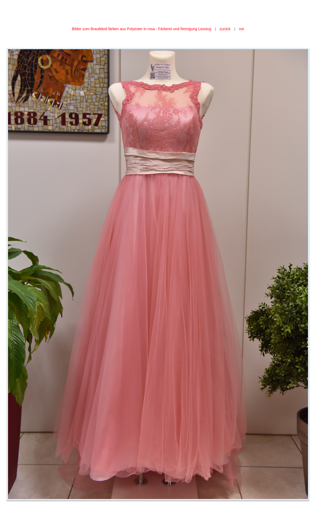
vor (241, 29)
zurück (225, 29)
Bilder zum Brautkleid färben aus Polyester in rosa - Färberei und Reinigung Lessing (141, 29)
